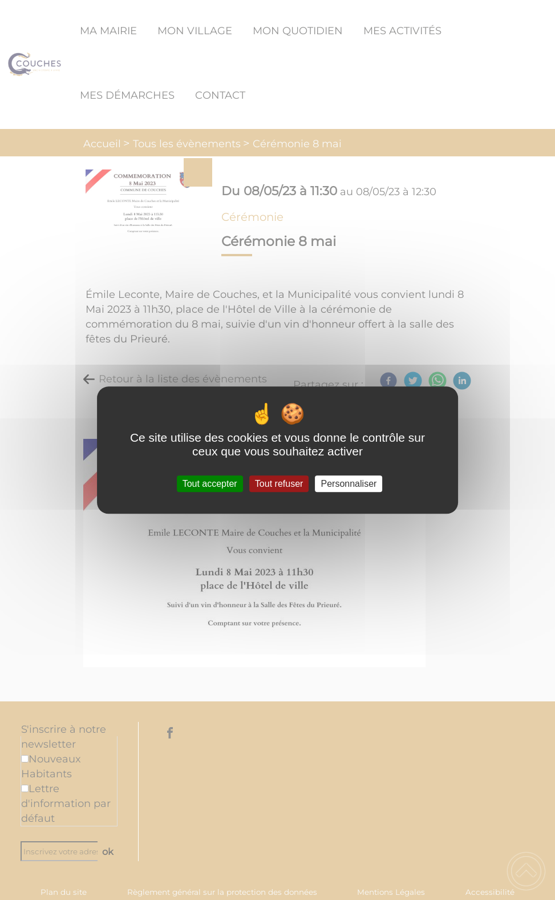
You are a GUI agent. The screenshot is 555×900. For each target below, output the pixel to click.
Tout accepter (210, 484)
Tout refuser (279, 484)
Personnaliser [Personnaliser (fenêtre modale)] (349, 484)
